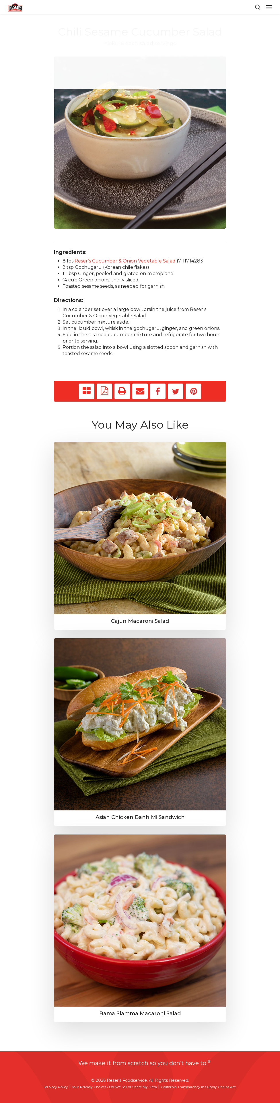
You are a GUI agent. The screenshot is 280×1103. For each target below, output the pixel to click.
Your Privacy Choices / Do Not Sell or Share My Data (114, 1087)
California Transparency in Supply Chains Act (198, 1087)
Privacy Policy (56, 1087)
